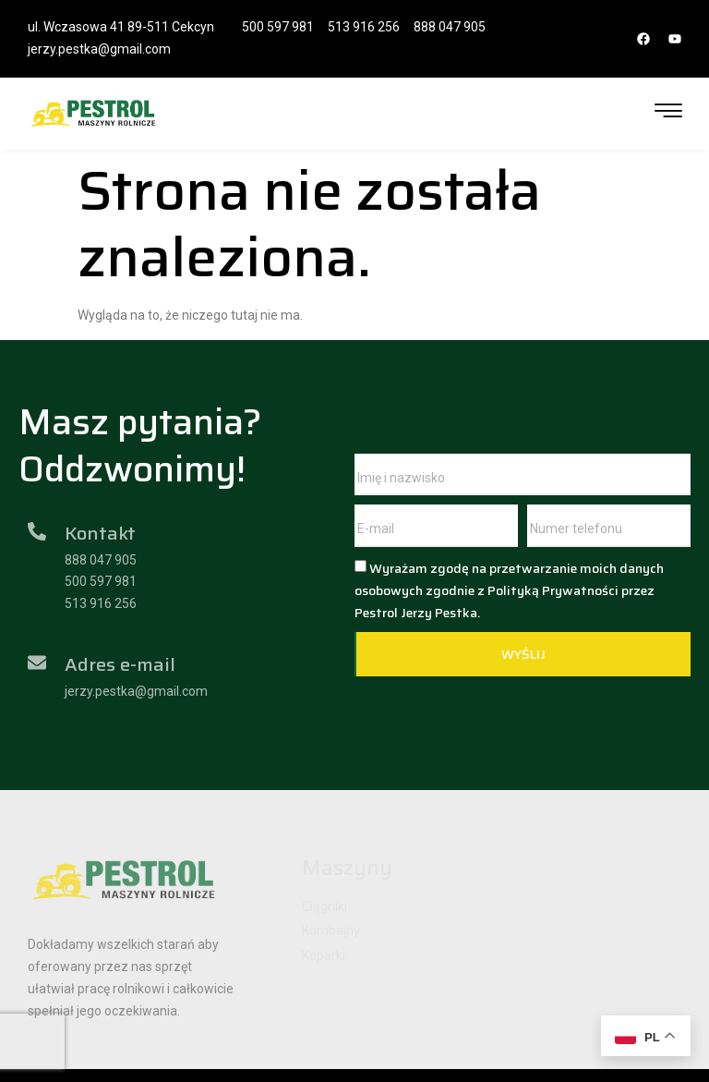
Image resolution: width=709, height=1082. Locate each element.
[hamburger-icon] (669, 113)
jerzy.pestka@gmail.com (99, 49)
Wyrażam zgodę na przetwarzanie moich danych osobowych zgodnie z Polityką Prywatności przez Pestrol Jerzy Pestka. (509, 590)
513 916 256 (364, 26)
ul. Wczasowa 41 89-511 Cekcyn (121, 26)
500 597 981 (278, 26)
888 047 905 (450, 26)
